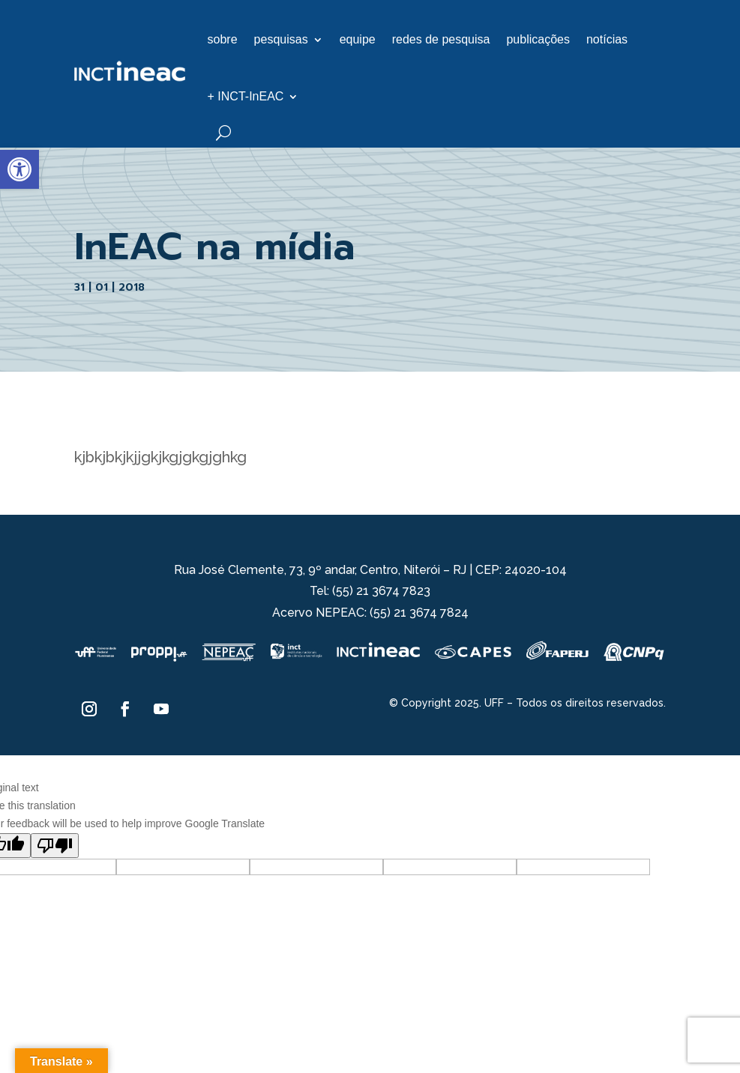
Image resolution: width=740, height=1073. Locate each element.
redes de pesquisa (441, 39)
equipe (358, 39)
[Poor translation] (55, 845)
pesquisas (281, 39)
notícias (607, 39)
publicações (538, 39)
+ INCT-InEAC (246, 96)
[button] (19, 169)
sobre (223, 39)
